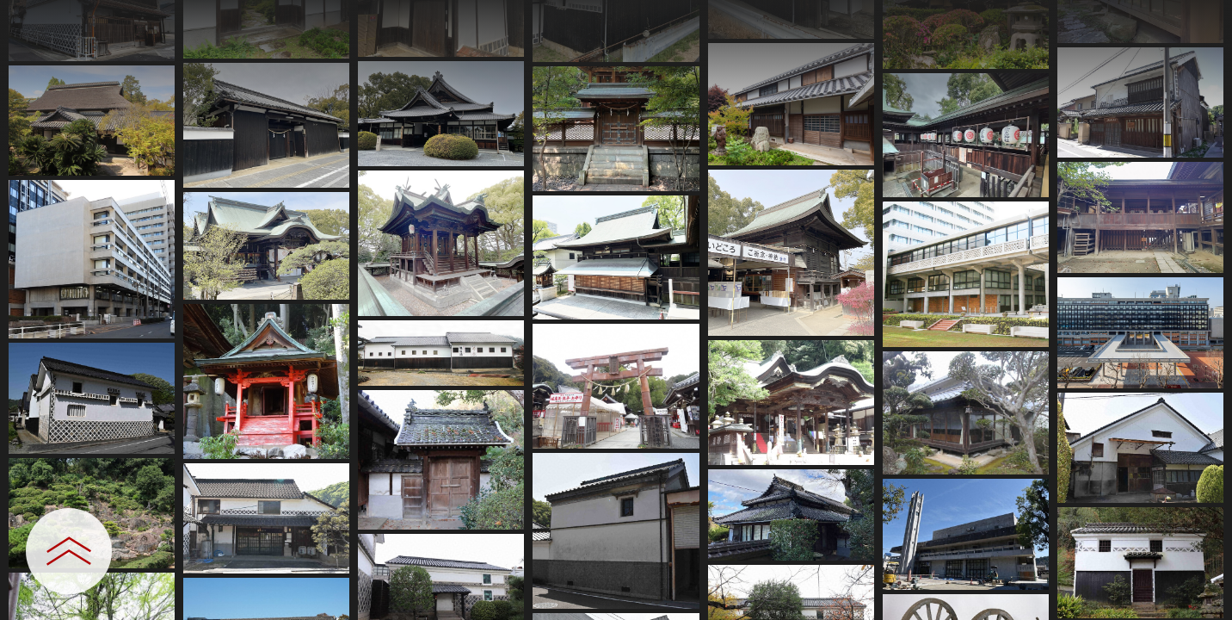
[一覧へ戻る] (1202, 19)
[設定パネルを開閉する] (69, 551)
